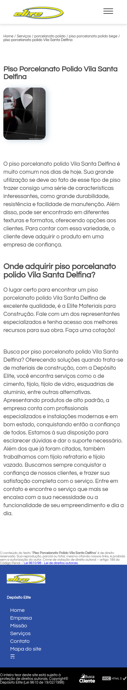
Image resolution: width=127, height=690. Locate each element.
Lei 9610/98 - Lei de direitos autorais (51, 563)
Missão (18, 625)
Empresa (21, 618)
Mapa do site (25, 649)
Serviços (20, 633)
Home (17, 610)
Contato (20, 641)
